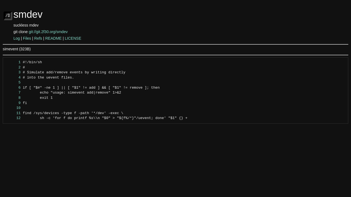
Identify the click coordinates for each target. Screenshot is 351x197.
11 (13, 113)
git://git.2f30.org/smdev (48, 32)
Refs (38, 38)
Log (16, 38)
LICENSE (73, 38)
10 (13, 108)
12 (13, 118)
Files (27, 38)
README (53, 38)
